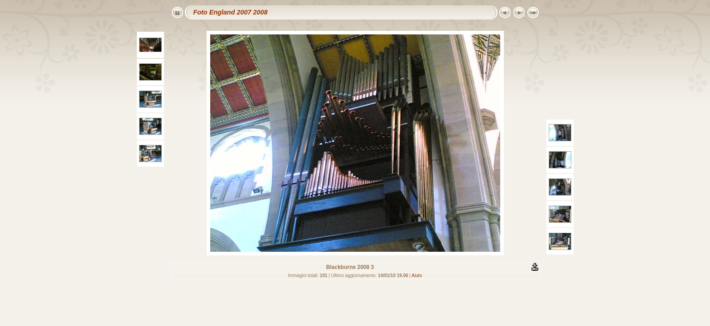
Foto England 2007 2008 (230, 12)
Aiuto (416, 275)
